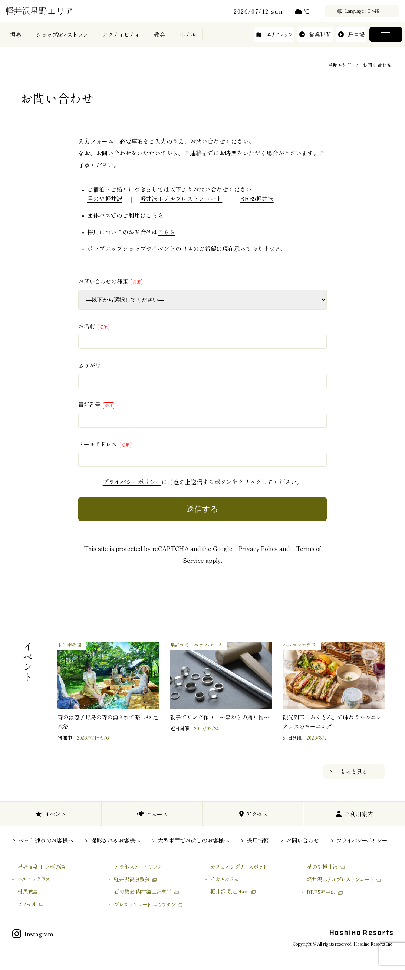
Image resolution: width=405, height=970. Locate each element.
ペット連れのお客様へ (45, 840)
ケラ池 (138, 866)
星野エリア (340, 64)
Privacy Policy (258, 548)
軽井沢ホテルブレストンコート (181, 198)
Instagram (33, 933)
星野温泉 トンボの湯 (41, 866)
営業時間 (315, 40)
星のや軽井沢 (104, 198)
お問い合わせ (302, 840)
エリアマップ (274, 40)
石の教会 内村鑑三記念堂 (143, 891)
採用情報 (258, 840)
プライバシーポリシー (132, 481)
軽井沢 (340, 879)
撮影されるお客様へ (116, 840)
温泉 (16, 40)
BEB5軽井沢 (257, 198)
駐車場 (351, 40)
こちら (155, 215)
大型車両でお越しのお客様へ (193, 840)
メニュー (385, 40)
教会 (159, 40)
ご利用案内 (354, 813)
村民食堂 (27, 891)
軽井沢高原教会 (132, 879)
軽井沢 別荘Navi (229, 891)
